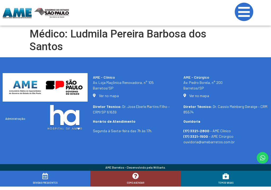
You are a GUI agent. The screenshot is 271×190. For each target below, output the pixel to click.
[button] (259, 182)
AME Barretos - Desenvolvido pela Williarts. (135, 167)
